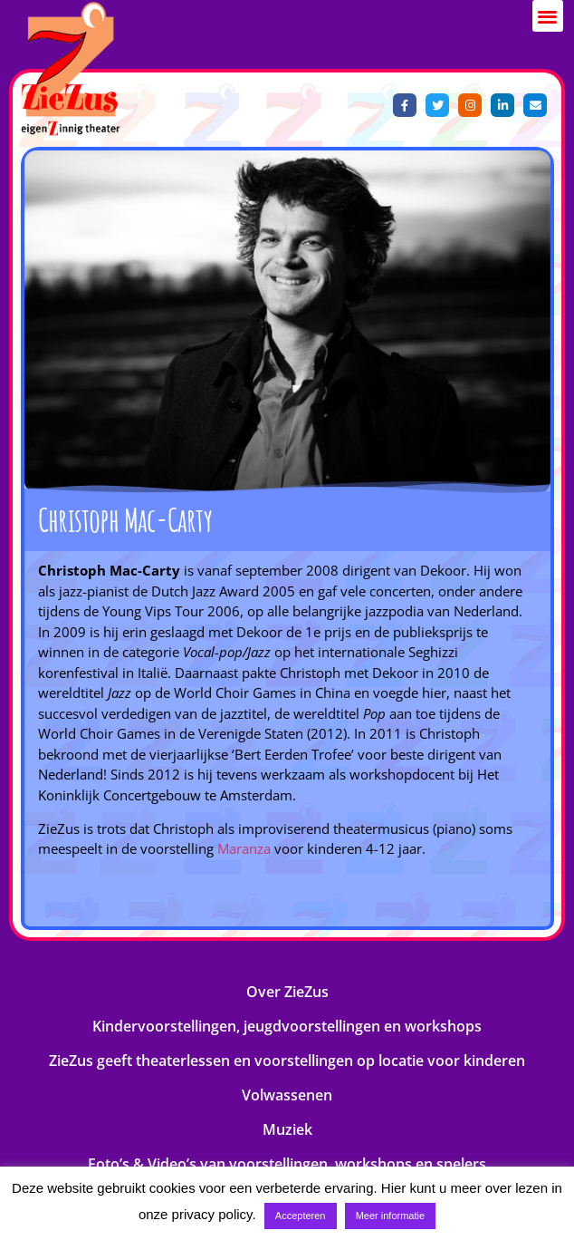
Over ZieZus (287, 992)
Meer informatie (390, 1215)
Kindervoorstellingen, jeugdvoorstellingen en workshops (287, 1026)
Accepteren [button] (300, 1215)
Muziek (287, 1129)
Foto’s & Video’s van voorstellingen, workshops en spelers (287, 1164)
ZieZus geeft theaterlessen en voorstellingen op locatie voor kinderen (287, 1060)
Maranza (244, 848)
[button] (548, 16)
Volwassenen (287, 1095)
